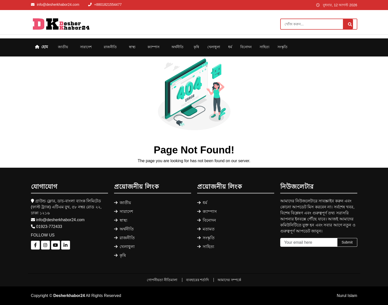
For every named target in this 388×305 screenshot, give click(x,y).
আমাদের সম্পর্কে (229, 280)
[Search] (319, 24)
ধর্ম (230, 47)
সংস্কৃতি (282, 47)
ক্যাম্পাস (153, 47)
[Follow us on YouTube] (55, 245)
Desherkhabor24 (69, 295)
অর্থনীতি (177, 47)
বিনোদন (246, 47)
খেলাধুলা (213, 47)
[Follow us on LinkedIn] (65, 245)
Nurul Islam (347, 295)
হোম (41, 47)
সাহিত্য (264, 47)
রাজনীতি (110, 47)
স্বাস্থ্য (132, 47)
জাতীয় (63, 47)
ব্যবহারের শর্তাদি (198, 280)
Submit (347, 242)
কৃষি (196, 47)
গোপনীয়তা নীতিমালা (162, 280)
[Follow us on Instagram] (45, 245)
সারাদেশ (86, 47)
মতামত (206, 229)
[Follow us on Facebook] (35, 245)
